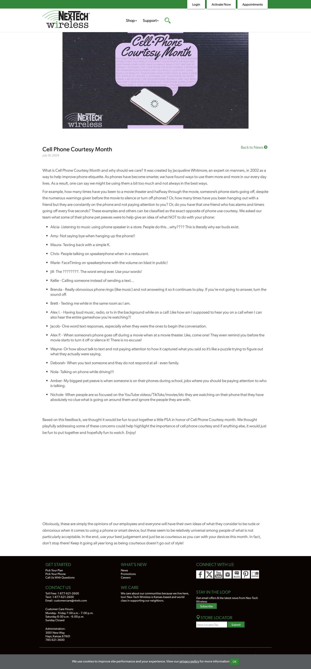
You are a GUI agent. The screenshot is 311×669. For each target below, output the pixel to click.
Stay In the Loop (213, 592)
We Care (130, 587)
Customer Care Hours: (59, 609)
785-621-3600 (54, 639)
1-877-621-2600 (68, 593)
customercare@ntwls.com (70, 600)
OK (234, 661)
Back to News (254, 147)
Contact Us (58, 587)
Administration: (55, 628)
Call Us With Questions (60, 577)
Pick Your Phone (55, 574)
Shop (131, 20)
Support (151, 20)
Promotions (128, 574)
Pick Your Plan (54, 570)
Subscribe (206, 606)
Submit (236, 624)
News (124, 570)
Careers (126, 577)
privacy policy (189, 661)
